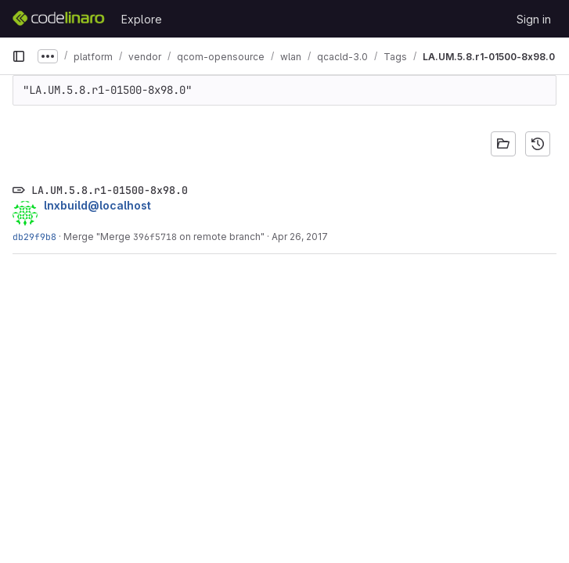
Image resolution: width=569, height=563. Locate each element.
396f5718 (155, 236)
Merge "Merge (98, 236)
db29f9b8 (34, 236)
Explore (141, 19)
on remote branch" (221, 236)
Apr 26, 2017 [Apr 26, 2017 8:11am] (300, 236)
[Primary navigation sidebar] (18, 56)
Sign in (534, 19)
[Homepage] (59, 18)
